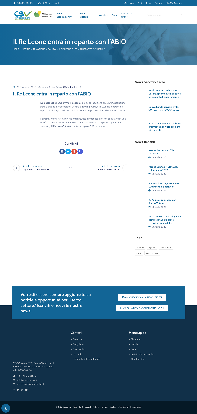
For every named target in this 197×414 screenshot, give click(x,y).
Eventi (114, 15)
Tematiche (39, 49)
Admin (96, 407)
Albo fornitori (138, 359)
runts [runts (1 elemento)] (139, 253)
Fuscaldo (77, 354)
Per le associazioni (64, 15)
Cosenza (77, 339)
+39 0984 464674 (24, 3)
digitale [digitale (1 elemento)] (152, 247)
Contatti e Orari (126, 15)
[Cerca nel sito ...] (161, 15)
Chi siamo (129, 3)
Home (16, 49)
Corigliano (78, 344)
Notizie (104, 15)
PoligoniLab (135, 407)
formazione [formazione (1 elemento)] (165, 247)
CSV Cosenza (64, 407)
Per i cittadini (86, 15)
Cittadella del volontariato (86, 359)
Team (148, 3)
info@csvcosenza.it (50, 3)
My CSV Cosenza (174, 3)
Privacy (158, 3)
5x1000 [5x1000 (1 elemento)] (140, 247)
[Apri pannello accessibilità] (5, 408)
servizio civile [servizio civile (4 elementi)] (152, 253)
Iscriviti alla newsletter (142, 354)
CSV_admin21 (70, 87)
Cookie (113, 407)
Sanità (52, 49)
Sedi (140, 3)
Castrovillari (79, 349)
